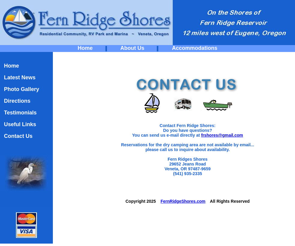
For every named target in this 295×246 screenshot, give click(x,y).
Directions (17, 101)
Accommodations (194, 48)
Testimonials (20, 113)
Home (85, 48)
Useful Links (20, 124)
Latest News (19, 77)
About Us (132, 48)
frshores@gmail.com (222, 135)
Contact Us (18, 136)
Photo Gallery (21, 89)
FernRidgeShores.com (182, 201)
